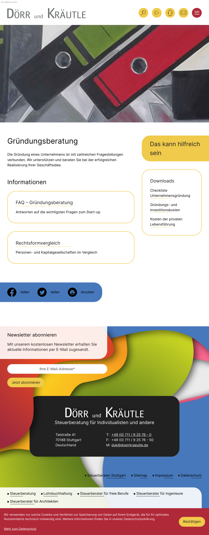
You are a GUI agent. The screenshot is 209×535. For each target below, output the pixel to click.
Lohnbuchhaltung (58, 494)
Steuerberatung (23, 494)
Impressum (164, 475)
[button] (170, 12)
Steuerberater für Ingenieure (159, 494)
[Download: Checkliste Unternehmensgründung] (171, 193)
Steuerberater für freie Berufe (104, 494)
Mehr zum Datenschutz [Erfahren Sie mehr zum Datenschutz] (20, 529)
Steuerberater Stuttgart (106, 475)
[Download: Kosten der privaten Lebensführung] (171, 222)
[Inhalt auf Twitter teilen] (48, 292)
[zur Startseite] (46, 13)
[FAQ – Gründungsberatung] (70, 207)
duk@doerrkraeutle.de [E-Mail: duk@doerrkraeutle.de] (129, 446)
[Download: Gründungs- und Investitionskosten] (171, 207)
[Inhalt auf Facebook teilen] (18, 292)
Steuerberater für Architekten (34, 501)
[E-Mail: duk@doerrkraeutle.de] (183, 12)
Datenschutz (191, 475)
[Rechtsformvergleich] (70, 247)
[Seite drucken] (81, 292)
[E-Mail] (57, 369)
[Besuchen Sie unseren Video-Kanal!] (157, 12)
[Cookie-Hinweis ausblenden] (192, 521)
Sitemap (140, 475)
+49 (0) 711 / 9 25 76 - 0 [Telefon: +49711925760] (131, 435)
